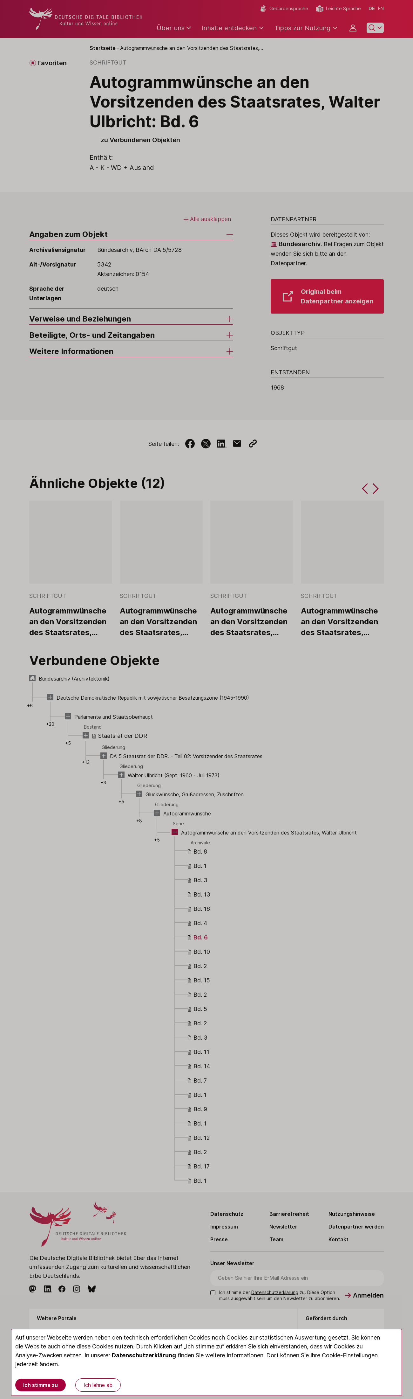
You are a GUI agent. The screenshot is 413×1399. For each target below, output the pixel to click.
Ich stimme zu (40, 1385)
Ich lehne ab (98, 1385)
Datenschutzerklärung (144, 1355)
